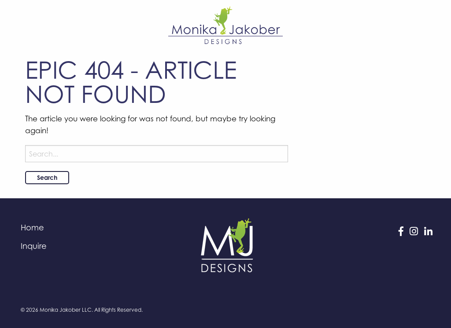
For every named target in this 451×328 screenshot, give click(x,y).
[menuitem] (84, 227)
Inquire (34, 246)
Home (32, 227)
